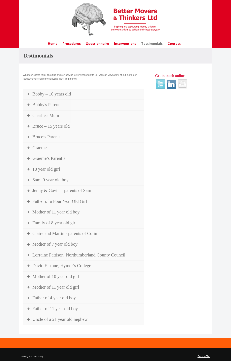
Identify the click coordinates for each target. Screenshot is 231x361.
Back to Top (204, 356)
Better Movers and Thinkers (115, 19)
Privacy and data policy (32, 356)
